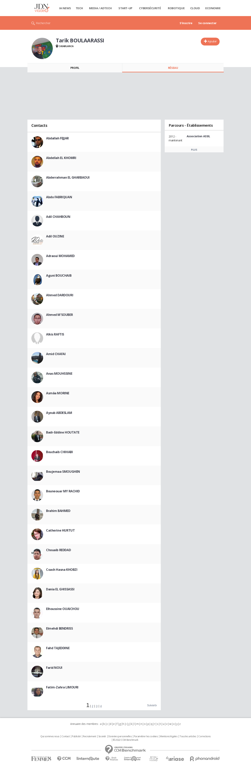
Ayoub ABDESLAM (59, 413)
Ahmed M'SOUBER (59, 315)
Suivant (151, 705)
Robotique (176, 8)
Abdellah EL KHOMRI (61, 158)
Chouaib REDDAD (58, 550)
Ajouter (212, 41)
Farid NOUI (54, 667)
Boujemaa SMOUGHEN (63, 471)
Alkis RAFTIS (55, 334)
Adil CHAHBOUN (58, 217)
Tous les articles (188, 736)
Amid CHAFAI (55, 354)
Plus (194, 149)
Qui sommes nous (49, 736)
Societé (102, 736)
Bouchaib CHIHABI (59, 452)
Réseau (173, 68)
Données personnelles (120, 736)
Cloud (195, 8)
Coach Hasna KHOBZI (61, 569)
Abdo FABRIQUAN (59, 197)
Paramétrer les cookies (146, 736)
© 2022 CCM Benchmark (125, 740)
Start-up (125, 8)
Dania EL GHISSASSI (60, 589)
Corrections (204, 736)
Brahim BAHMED (58, 511)
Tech (79, 8)
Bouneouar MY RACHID (63, 491)
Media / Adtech (100, 8)
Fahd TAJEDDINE (57, 648)
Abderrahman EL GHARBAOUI (68, 177)
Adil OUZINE (55, 236)
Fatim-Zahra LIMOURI (62, 687)
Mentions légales (168, 736)
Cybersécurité (150, 8)
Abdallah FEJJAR (57, 138)
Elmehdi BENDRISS (59, 628)
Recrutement (89, 736)
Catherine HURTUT (60, 530)
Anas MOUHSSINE (59, 373)
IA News (65, 8)
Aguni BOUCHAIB (58, 275)
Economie (213, 8)
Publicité (76, 736)
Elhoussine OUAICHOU (62, 609)
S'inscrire (186, 23)
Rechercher (43, 23)
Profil (74, 68)
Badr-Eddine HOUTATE (62, 432)
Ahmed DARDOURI (59, 295)
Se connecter (207, 23)
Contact (66, 736)
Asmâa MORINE (57, 393)
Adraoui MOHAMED (60, 256)
